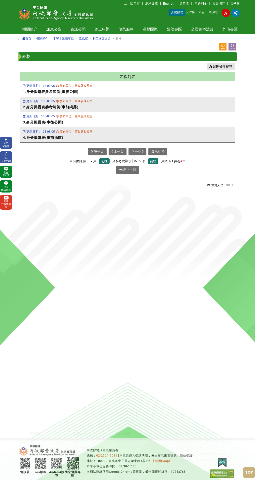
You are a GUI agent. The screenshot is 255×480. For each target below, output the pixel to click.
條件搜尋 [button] (225, 66)
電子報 (235, 3)
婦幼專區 (174, 29)
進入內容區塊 (9, 2)
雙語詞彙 (200, 3)
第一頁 (97, 151)
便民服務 (126, 29)
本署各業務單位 (63, 38)
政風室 (83, 38)
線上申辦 (102, 29)
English (168, 3)
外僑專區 (230, 29)
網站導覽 (151, 3)
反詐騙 (190, 12)
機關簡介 (29, 29)
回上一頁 (127, 170)
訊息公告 (54, 29)
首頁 (26, 38)
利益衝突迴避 (102, 38)
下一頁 (137, 151)
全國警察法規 (202, 29)
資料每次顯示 (121, 161)
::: (125, 3)
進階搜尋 (177, 12)
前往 (104, 161)
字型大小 (226, 13)
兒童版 (184, 3)
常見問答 (218, 3)
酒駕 (201, 12)
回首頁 (135, 3)
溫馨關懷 (150, 29)
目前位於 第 (78, 161)
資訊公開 (78, 29)
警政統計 (214, 12)
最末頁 (157, 151)
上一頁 (118, 151)
